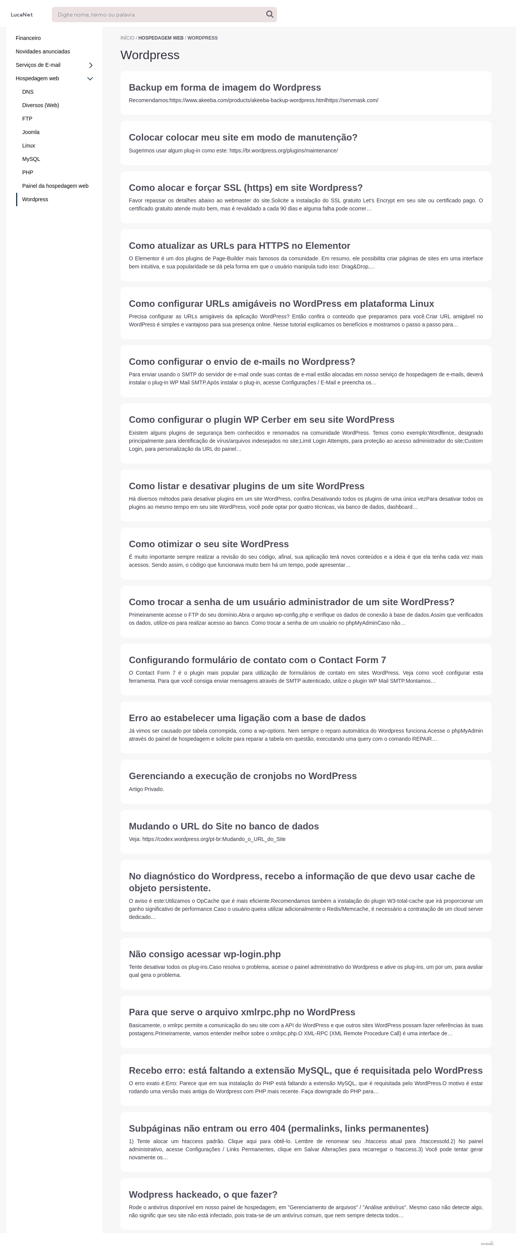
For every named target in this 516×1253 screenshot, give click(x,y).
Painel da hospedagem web (55, 186)
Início (127, 38)
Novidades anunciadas (43, 51)
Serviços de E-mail (56, 65)
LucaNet (22, 15)
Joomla (31, 132)
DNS (28, 92)
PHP (27, 172)
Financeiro (28, 38)
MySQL (31, 159)
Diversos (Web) (40, 105)
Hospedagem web (55, 78)
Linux (28, 145)
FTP (27, 119)
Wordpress (35, 199)
